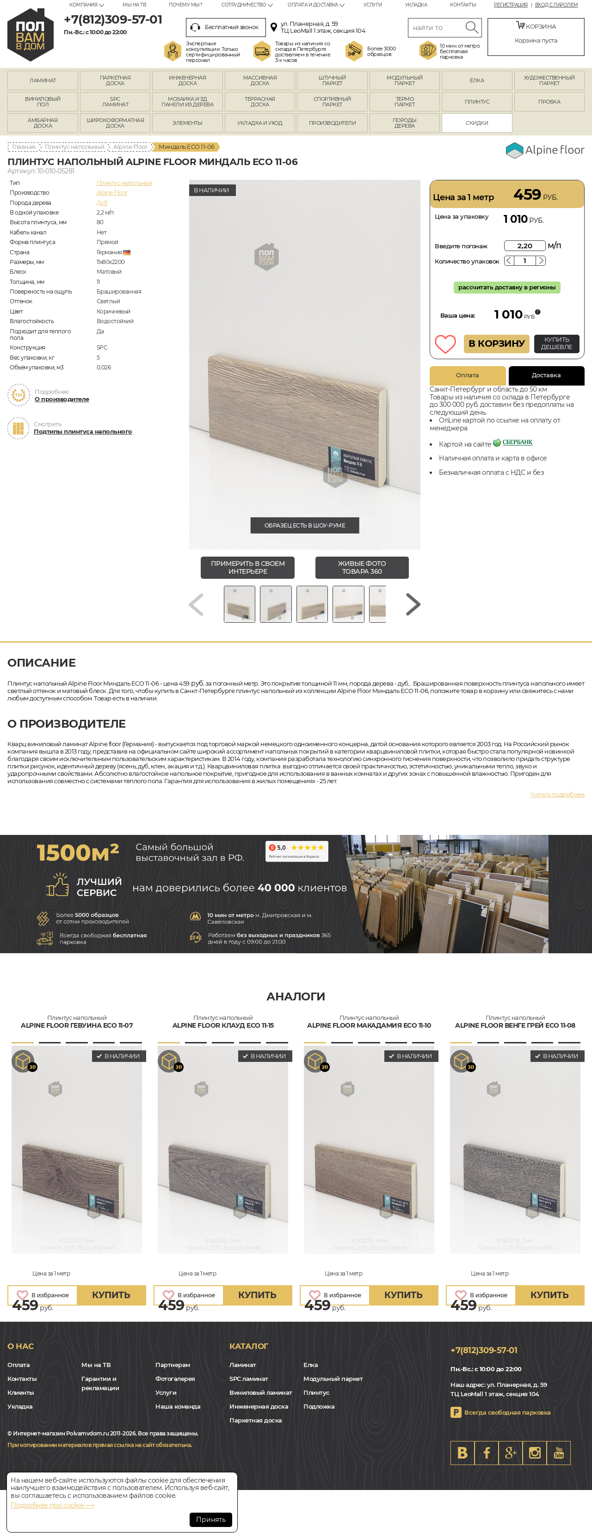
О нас (20, 1353)
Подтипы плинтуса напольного (83, 431)
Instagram (535, 1459)
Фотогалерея (175, 1385)
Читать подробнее (557, 801)
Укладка (416, 5)
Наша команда (177, 1413)
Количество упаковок (467, 261)
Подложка (318, 1413)
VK (462, 1459)
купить (111, 1302)
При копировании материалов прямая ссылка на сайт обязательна (99, 1451)
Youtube (559, 1459)
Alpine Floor (130, 146)
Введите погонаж (461, 246)
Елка (310, 1371)
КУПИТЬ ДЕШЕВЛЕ (557, 343)
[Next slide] (413, 608)
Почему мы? (185, 5)
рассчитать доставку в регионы (507, 287)
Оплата (467, 375)
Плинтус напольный (75, 146)
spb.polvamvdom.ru (30, 34)
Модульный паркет (333, 1385)
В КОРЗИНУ (497, 343)
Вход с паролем (556, 5)
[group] (304, 365)
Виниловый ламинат (260, 1399)
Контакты (463, 5)
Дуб (102, 202)
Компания (83, 5)
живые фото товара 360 (362, 567)
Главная (24, 146)
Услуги (373, 5)
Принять (211, 1519)
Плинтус (316, 1399)
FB (487, 1459)
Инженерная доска (258, 1413)
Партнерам (172, 1371)
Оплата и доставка (313, 5)
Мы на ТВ (134, 5)
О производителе (62, 399)
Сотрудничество (244, 5)
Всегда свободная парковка (507, 1419)
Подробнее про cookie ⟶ (52, 1505)
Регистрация (511, 5)
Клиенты (20, 1399)
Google (511, 1459)
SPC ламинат (248, 1385)
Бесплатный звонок (224, 27)
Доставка (546, 375)
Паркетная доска (255, 1427)
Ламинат (242, 1371)
